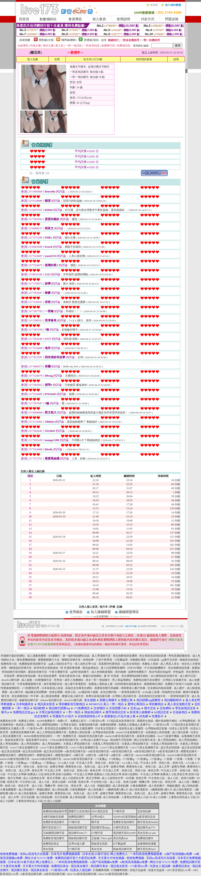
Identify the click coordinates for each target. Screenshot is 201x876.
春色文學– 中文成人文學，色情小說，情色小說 (60, 770)
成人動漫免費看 (50, 696)
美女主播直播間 (83, 728)
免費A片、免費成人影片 (71, 720)
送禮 (57, 59)
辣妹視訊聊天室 (14, 739)
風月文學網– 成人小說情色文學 (26, 778)
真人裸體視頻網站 (47, 724)
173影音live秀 (97, 720)
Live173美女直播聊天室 (24, 747)
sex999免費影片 (46, 720)
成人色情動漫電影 (102, 671)
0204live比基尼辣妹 (124, 816)
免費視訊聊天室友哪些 (146, 680)
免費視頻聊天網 (88, 724)
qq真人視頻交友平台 (60, 663)
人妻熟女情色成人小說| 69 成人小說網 (143, 797)
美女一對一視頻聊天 (98, 680)
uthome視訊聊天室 (51, 700)
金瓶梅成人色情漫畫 (158, 732)
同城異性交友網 (171, 692)
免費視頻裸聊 (108, 724)
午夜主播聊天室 (58, 671)
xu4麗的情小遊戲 (88, 692)
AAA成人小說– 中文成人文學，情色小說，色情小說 (88, 762)
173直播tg (101, 759)
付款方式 (147, 19)
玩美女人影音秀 (178, 728)
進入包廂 (32, 59)
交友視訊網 (144, 811)
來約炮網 (120, 671)
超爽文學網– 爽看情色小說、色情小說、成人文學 (79, 766)
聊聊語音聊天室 (71, 659)
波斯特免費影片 (137, 671)
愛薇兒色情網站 (92, 675)
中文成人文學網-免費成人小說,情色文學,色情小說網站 (40, 774)
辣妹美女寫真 (99, 843)
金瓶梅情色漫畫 (146, 843)
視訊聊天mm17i (77, 832)
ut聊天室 (79, 755)
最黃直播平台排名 (37, 739)
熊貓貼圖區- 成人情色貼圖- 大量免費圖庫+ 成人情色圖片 (131, 785)
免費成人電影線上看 (100, 684)
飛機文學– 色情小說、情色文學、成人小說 (164, 781)
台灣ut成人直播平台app (94, 739)
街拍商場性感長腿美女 (128, 684)
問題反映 (172, 19)
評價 (112, 606)
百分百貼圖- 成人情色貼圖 (36, 797)
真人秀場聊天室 (101, 655)
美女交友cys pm (146, 832)
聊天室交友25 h (52, 827)
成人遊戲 (26, 680)
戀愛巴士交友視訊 (79, 811)
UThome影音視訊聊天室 (64, 739)
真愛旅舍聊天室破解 (106, 688)
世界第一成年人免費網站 (68, 680)
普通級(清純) (91, 40)
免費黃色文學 (8, 720)
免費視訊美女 (51, 843)
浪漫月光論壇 (138, 870)
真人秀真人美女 (169, 663)
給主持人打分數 (92, 59)
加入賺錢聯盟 (101, 612)
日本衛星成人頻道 (52, 688)
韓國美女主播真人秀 (12, 728)
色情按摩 (88, 659)
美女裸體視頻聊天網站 (134, 675)
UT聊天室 (119, 811)
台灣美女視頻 (69, 724)
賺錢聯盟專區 (129, 612)
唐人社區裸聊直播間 (113, 667)
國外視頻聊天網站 (166, 720)
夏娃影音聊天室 (37, 671)
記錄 (119, 606)
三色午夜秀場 (104, 659)
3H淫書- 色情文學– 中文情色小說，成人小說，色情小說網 (159, 778)
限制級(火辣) (46, 40)
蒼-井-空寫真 (111, 675)
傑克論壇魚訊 (90, 667)
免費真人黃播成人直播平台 (134, 724)
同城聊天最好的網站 (13, 655)
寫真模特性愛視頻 (109, 663)
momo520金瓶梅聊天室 (129, 732)
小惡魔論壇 (121, 659)
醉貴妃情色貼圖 (26, 675)
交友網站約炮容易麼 (159, 688)
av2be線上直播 (151, 692)
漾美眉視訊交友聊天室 (152, 696)
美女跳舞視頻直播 (179, 667)
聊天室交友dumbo (147, 822)
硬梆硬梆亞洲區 (153, 684)
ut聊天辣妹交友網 (53, 816)
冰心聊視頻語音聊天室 (164, 675)
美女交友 (96, 849)
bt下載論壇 (119, 843)
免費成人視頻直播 (79, 732)
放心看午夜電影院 (75, 684)
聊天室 (95, 822)
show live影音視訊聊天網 (81, 874)
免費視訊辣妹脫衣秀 (55, 811)
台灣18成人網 (76, 843)
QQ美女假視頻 (131, 663)
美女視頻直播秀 (47, 675)
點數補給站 (48, 19)
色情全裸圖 (56, 692)
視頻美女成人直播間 (131, 728)
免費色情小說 (9, 663)
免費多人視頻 (150, 663)
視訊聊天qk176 (146, 827)
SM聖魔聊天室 (43, 680)
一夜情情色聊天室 (129, 692)
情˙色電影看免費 (70, 667)
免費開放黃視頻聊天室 (33, 663)
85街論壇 (153, 659)
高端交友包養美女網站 (78, 688)
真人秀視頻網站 (167, 739)
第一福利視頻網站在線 (76, 655)
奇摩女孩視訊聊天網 (98, 696)
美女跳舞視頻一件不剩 (25, 696)
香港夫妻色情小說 (70, 675)
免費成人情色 (26, 720)
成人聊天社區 (188, 675)
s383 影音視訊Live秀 (178, 870)
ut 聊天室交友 (121, 827)
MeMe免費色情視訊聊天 (38, 736)
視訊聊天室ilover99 (124, 832)
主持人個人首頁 (88, 606)
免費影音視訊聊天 (53, 822)
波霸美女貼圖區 (146, 736)
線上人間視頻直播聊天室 (51, 732)
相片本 (104, 606)
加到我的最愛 (144, 59)
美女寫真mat (120, 838)
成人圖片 (179, 688)
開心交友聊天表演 (144, 739)
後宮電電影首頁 (53, 684)
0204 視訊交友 (99, 811)
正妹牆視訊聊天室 (53, 832)
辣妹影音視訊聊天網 (91, 736)
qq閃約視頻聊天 (79, 671)
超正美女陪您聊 (170, 747)
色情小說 (70, 692)
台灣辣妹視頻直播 (103, 732)
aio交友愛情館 (101, 616)
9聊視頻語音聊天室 (20, 667)
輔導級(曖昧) (69, 40)
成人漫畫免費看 (36, 655)
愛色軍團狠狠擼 (26, 659)
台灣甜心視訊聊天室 (124, 696)
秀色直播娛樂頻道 (179, 655)
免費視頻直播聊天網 (22, 732)
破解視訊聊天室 (28, 700)
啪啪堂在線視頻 (189, 659)
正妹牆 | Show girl (101, 838)
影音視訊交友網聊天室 (58, 728)
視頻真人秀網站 (25, 724)
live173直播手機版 (168, 736)
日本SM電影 (134, 667)
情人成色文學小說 (86, 663)
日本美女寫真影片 (106, 728)
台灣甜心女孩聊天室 (174, 680)
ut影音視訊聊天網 (31, 874)
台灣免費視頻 (187, 720)
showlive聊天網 (10, 680)
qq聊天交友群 (169, 659)
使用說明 (123, 19)
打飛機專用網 (101, 870)
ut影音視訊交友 (146, 816)
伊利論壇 (178, 671)
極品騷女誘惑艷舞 (36, 692)
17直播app (21, 762)
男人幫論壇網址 (121, 680)
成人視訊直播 (180, 732)
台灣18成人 (98, 816)
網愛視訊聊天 (189, 751)
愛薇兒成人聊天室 (72, 696)
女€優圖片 (54, 655)
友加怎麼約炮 (108, 692)
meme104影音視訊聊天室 (119, 736)
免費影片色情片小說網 (178, 684)
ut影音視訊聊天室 (75, 751)
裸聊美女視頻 (145, 720)
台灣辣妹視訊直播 (156, 728)
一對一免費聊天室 (65, 736)
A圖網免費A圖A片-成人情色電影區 (127, 789)
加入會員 (99, 19)
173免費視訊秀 (30, 688)
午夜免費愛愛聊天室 (29, 684)
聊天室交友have (146, 849)
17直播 (168, 759)
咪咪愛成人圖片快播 (133, 688)
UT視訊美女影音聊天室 (121, 720)
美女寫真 (48, 849)
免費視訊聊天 (76, 816)
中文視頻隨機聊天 (155, 667)
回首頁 (24, 19)
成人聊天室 (16, 692)
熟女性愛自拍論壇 (160, 671)
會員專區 (75, 19)
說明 (176, 59)
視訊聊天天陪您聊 (121, 739)
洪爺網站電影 (138, 659)
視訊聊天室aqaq (100, 827)
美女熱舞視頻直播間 (125, 655)
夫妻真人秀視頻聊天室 (76, 743)
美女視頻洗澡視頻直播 (152, 655)
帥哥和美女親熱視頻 (46, 667)
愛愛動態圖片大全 (48, 659)
